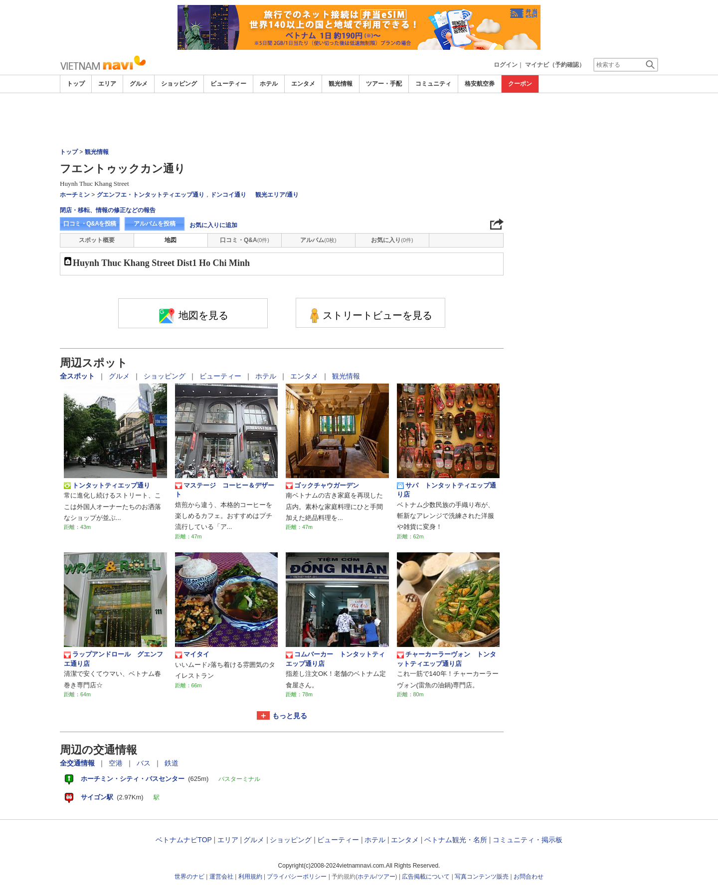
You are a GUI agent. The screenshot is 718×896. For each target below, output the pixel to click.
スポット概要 (97, 240)
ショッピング (179, 83)
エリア (107, 83)
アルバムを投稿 (155, 223)
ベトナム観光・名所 (455, 840)
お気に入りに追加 (213, 225)
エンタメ (303, 83)
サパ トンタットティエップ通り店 (446, 490)
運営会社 (221, 876)
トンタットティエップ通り (107, 486)
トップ (76, 83)
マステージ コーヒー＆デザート (224, 490)
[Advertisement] (359, 120)
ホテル (269, 83)
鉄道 (172, 763)
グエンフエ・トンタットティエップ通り (150, 194)
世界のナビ (189, 876)
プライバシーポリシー (297, 876)
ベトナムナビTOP (183, 840)
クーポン (520, 83)
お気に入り (392, 240)
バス (145, 763)
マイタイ (192, 654)
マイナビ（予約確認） (555, 64)
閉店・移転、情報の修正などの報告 (108, 210)
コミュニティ (433, 83)
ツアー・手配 (384, 83)
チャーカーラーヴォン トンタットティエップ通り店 (446, 658)
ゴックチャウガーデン (322, 486)
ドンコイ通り (228, 194)
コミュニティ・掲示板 (527, 840)
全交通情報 (78, 763)
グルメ (139, 83)
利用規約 (250, 876)
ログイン (506, 64)
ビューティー (228, 83)
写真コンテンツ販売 (482, 876)
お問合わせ (528, 876)
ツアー (386, 876)
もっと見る (289, 716)
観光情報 (341, 83)
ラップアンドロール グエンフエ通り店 (113, 658)
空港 (117, 763)
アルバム (318, 240)
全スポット (78, 376)
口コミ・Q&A (244, 240)
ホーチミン (75, 194)
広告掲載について (426, 876)
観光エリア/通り (277, 194)
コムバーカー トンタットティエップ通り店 (335, 658)
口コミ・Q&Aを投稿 (89, 223)
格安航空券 (480, 83)
